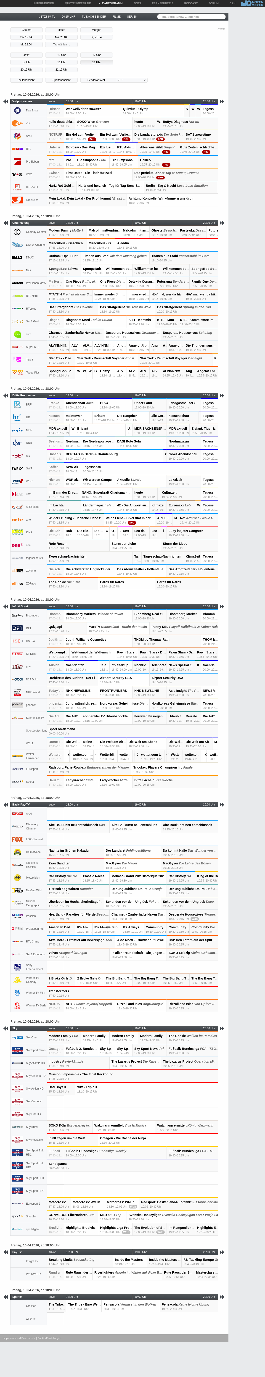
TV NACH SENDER (94, 16)
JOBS (135, 3)
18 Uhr (96, 62)
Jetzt (26, 55)
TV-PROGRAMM (111, 3)
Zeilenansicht (27, 80)
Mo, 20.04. (61, 37)
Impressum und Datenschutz (19, 1338)
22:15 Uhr (62, 69)
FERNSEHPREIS (161, 3)
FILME (117, 16)
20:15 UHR (68, 16)
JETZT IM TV (47, 16)
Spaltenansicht (62, 80)
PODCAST (189, 3)
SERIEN (132, 16)
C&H (231, 3)
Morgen (96, 30)
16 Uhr (61, 62)
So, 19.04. (26, 37)
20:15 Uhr (27, 69)
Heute (61, 30)
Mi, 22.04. (27, 44)
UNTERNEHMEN (41, 3)
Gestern (27, 30)
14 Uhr (26, 62)
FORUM (212, 3)
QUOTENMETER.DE (76, 3)
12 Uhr (97, 55)
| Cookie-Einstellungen (48, 1338)
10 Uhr (61, 55)
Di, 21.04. (96, 37)
